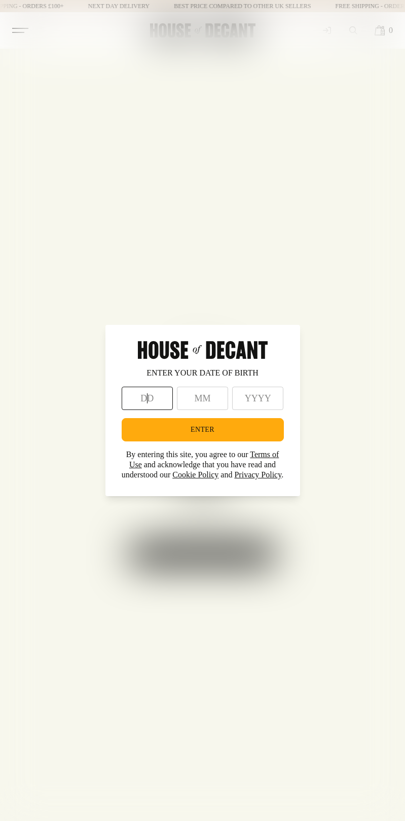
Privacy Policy (257, 474)
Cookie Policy (195, 474)
